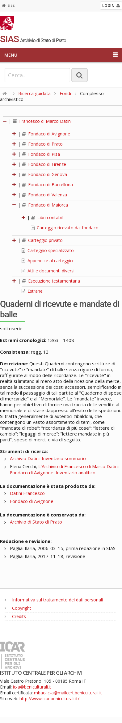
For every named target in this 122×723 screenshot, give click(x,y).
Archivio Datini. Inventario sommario (48, 458)
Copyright (18, 608)
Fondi (65, 93)
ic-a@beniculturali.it (32, 687)
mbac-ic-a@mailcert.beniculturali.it (68, 693)
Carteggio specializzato (48, 250)
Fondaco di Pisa (41, 154)
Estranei (33, 291)
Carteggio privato (42, 240)
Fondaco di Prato (42, 144)
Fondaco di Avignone (46, 134)
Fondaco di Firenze (44, 164)
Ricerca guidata (34, 93)
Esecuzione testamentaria (51, 281)
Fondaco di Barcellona (47, 184)
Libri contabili (47, 217)
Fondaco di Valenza (44, 195)
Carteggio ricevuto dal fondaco (65, 228)
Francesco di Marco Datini (42, 121)
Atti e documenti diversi (48, 271)
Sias (8, 5)
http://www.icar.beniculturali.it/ (49, 698)
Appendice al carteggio (47, 260)
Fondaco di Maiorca (45, 205)
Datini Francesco (27, 493)
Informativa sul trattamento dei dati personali (54, 600)
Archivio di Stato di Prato (36, 522)
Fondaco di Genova (44, 174)
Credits (15, 616)
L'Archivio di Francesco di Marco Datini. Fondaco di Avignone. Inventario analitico (65, 469)
